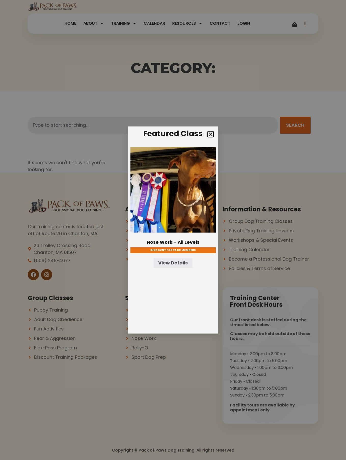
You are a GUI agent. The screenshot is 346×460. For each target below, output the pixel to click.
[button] (210, 134)
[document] (173, 230)
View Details (173, 263)
